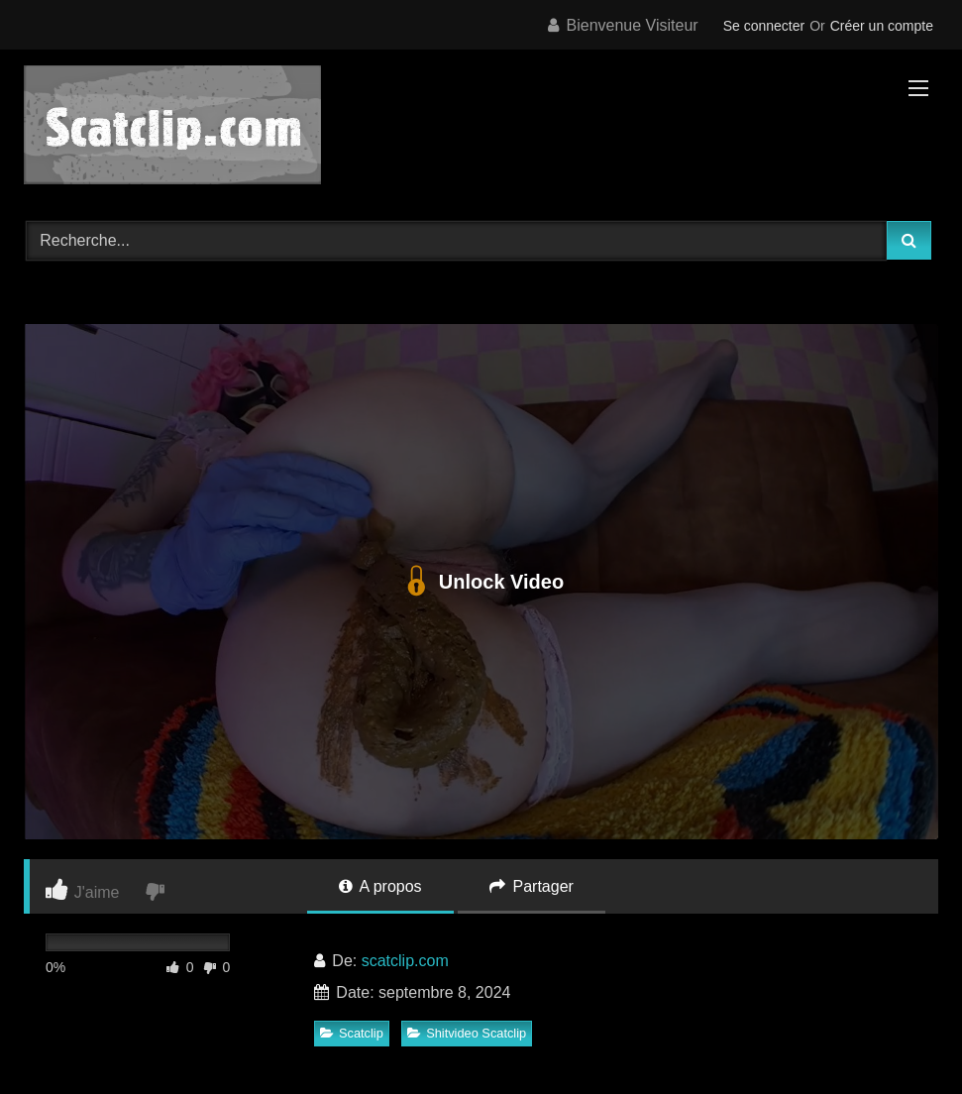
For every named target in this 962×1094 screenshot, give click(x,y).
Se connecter (764, 26)
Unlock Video (481, 582)
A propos (380, 886)
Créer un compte (881, 26)
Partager (531, 886)
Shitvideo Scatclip (466, 1033)
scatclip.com (405, 960)
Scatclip (351, 1033)
